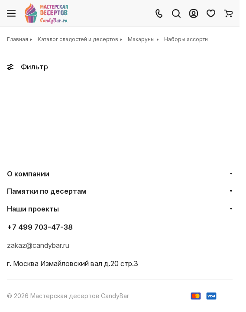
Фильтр (27, 66)
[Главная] (47, 13)
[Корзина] (228, 13)
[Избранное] (211, 13)
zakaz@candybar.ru (38, 245)
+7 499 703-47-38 (40, 227)
